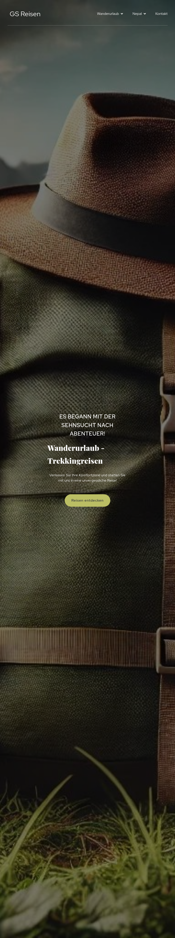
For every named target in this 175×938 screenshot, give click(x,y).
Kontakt (161, 13)
